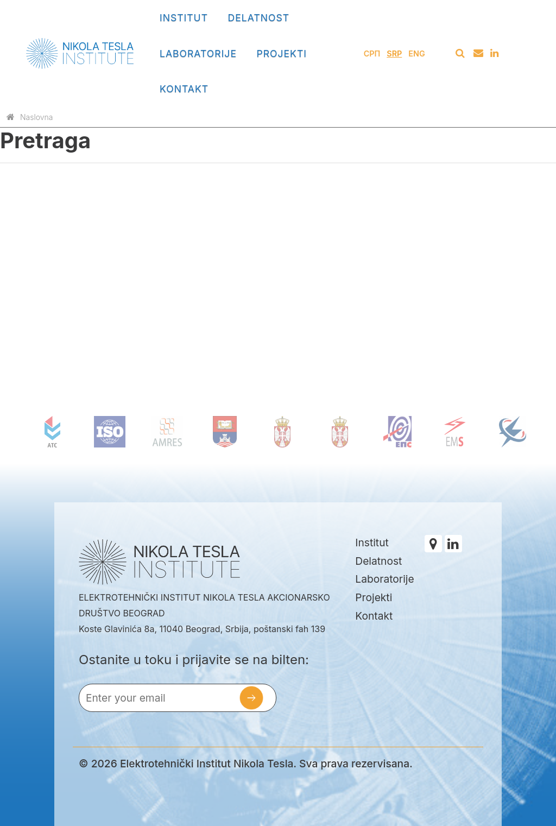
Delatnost (259, 17)
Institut (184, 17)
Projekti (281, 53)
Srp (394, 53)
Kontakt (184, 88)
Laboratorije (198, 53)
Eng (416, 53)
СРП (372, 53)
